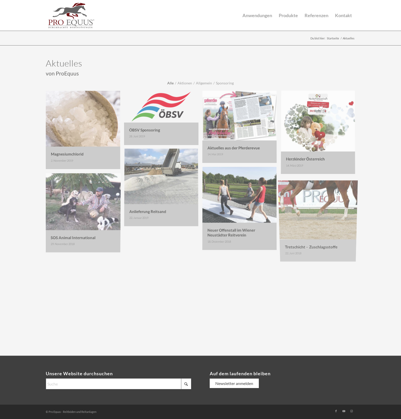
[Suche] (118, 383)
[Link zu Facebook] (336, 411)
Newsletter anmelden (234, 383)
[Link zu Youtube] (344, 411)
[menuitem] (257, 15)
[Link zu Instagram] (351, 411)
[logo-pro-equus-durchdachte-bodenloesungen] (71, 15)
